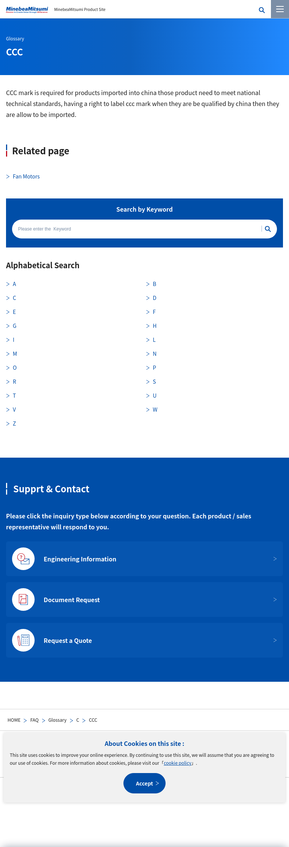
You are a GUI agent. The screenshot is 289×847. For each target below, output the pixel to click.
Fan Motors (26, 176)
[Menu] (280, 9)
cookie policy (177, 762)
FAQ (34, 719)
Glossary (58, 719)
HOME (14, 719)
